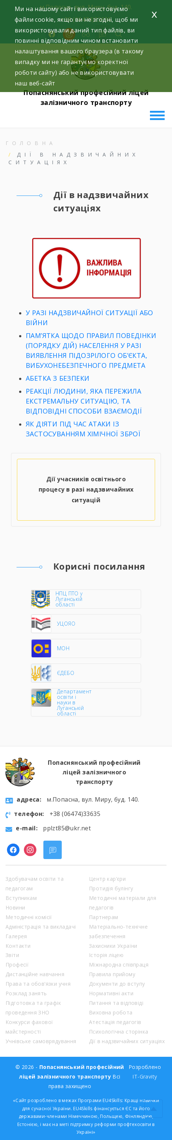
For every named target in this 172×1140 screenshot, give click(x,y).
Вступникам (21, 897)
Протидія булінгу (111, 888)
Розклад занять (26, 993)
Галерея (16, 936)
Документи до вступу (117, 983)
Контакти (18, 945)
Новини (15, 907)
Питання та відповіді (116, 1002)
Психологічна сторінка (118, 1031)
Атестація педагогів (115, 1021)
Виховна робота (111, 1012)
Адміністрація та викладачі (41, 926)
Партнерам (103, 917)
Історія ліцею (106, 954)
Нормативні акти (111, 993)
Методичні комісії (29, 917)
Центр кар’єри (107, 878)
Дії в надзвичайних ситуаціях (127, 1041)
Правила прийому (112, 974)
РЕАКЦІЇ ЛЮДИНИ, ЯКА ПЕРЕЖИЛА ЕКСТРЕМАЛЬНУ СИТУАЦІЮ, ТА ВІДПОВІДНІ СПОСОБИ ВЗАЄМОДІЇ (85, 401)
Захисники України (113, 945)
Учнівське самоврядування (41, 1041)
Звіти (12, 954)
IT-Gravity (144, 1076)
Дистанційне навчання (35, 974)
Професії (17, 964)
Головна (31, 143)
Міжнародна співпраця (118, 964)
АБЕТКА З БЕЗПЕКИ (57, 378)
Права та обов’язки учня (38, 983)
